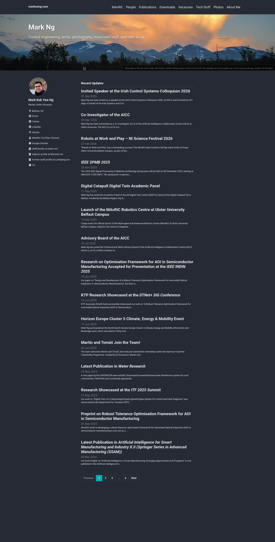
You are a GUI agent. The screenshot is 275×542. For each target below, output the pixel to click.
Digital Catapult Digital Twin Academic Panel (120, 194)
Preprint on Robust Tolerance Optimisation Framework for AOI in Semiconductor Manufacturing (136, 435)
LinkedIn (34, 131)
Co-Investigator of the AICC (105, 119)
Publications (131, 7)
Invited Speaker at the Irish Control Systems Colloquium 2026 (135, 94)
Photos (215, 7)
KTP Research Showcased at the (130, 308)
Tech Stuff (197, 7)
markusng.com (39, 7)
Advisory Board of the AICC (105, 249)
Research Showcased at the (121, 408)
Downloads (154, 7)
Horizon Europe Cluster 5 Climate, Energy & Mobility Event (132, 333)
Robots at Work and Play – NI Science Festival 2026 (127, 144)
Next (133, 499)
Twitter (33, 126)
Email (33, 120)
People (112, 7)
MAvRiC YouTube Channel (43, 142)
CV (31, 169)
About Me (233, 7)
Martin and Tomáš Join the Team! (110, 358)
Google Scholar (38, 148)
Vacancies (176, 7)
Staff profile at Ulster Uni (43, 153)
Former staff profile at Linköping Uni (49, 164)
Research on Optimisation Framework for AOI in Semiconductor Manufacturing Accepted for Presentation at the (137, 279)
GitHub (33, 137)
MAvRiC (95, 7)
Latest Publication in (113, 383)
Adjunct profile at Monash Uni (45, 159)
